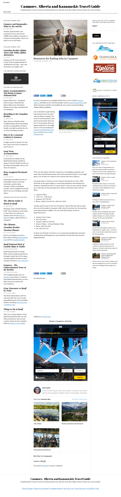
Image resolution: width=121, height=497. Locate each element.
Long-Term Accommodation (11, 152)
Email (95, 26)
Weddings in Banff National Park (74, 16)
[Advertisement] (60, 78)
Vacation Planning (54, 16)
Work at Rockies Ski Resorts (72, 423)
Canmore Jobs (46, 317)
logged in (46, 466)
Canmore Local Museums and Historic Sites (108, 238)
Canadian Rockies (12, 227)
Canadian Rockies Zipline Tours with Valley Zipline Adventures (15, 52)
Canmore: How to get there (109, 193)
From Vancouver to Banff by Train (15, 289)
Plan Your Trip (68, 488)
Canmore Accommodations (21, 16)
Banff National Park (76, 103)
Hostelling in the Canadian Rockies (16, 115)
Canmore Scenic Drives (108, 221)
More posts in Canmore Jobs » (79, 399)
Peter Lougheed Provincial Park (15, 173)
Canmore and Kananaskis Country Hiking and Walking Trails (108, 255)
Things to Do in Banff (13, 309)
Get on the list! (23, 261)
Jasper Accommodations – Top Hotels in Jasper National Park (15, 93)
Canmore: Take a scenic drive (108, 178)
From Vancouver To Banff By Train (87, 488)
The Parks (37, 423)
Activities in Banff (39, 16)
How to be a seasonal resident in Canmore (13, 136)
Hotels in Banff (103, 16)
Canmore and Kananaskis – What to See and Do (16, 25)
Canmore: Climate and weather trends (107, 206)
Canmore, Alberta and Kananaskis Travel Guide (60, 6)
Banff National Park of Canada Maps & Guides (14, 245)
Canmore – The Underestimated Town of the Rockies (15, 267)
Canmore (7, 277)
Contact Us (91, 16)
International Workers (42, 450)
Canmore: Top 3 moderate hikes (108, 162)
